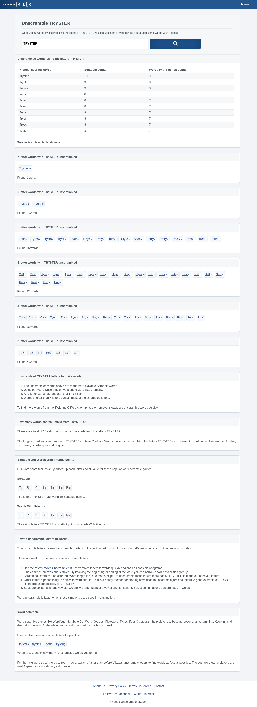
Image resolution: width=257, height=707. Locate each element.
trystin (48, 644)
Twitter (136, 694)
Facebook (124, 694)
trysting (61, 644)
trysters (24, 644)
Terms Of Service (140, 686)
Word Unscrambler (56, 568)
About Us (99, 686)
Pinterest (148, 694)
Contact (159, 686)
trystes (36, 644)
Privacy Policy (117, 686)
